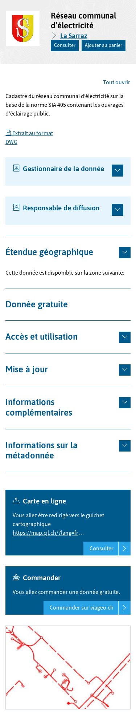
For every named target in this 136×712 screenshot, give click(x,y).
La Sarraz (73, 36)
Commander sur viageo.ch (90, 608)
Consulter (64, 45)
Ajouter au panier (103, 45)
